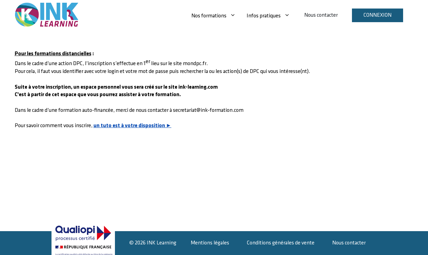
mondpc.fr (194, 63)
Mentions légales (210, 242)
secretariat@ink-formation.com (208, 110)
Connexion (378, 15)
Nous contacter (321, 15)
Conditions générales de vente (280, 242)
